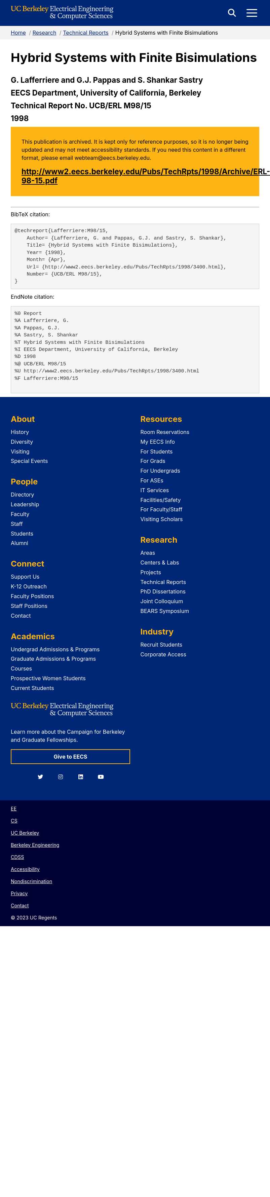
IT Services (155, 490)
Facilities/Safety (161, 500)
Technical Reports (86, 32)
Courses (21, 668)
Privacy (19, 893)
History (20, 432)
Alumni (19, 543)
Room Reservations (165, 432)
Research (44, 32)
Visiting (20, 451)
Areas (148, 552)
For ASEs (152, 480)
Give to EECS (70, 756)
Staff (17, 523)
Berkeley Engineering (35, 845)
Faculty (20, 514)
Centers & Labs (160, 562)
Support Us (25, 576)
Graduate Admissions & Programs (53, 658)
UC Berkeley (25, 833)
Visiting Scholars (162, 519)
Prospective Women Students (48, 678)
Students (22, 533)
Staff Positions (29, 606)
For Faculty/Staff (162, 509)
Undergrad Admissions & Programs (55, 649)
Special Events (29, 461)
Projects (151, 572)
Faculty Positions (32, 596)
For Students (157, 451)
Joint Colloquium (162, 601)
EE (13, 808)
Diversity (22, 441)
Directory (22, 494)
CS (14, 821)
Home (18, 32)
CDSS (17, 857)
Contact (21, 615)
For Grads (153, 461)
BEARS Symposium (165, 611)
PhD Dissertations (163, 591)
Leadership (25, 504)
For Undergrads (160, 470)
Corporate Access (163, 654)
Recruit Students (162, 644)
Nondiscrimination (31, 881)
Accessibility (25, 869)
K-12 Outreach (29, 586)
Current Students (32, 688)
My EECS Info (158, 441)
